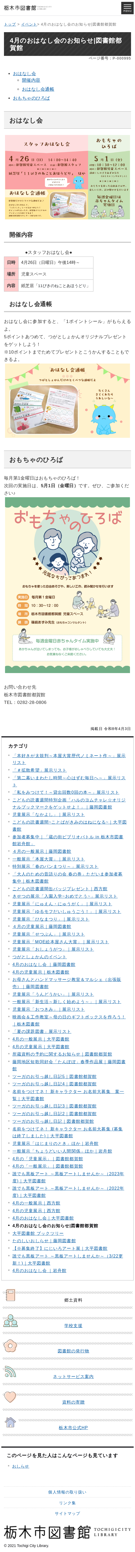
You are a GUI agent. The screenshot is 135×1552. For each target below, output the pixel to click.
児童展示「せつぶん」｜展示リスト (48, 934)
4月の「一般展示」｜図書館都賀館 (47, 1166)
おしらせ (20, 1466)
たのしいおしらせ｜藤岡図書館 (44, 1241)
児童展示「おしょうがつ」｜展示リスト (53, 949)
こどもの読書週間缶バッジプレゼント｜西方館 (60, 889)
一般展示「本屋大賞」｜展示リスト (48, 859)
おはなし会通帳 (38, 89)
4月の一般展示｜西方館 (36, 1203)
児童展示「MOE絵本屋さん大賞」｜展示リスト (60, 942)
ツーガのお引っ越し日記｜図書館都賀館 (53, 1121)
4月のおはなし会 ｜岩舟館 (39, 1270)
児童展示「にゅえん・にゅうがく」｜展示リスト (62, 904)
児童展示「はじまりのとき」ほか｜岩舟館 (55, 1143)
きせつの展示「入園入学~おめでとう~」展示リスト (65, 896)
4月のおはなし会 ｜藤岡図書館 (43, 964)
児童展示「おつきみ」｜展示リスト (48, 1009)
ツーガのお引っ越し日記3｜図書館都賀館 (54, 1106)
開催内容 (31, 80)
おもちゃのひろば (31, 98)
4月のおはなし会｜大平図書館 (43, 1218)
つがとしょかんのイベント (39, 957)
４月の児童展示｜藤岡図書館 (41, 926)
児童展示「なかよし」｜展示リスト (48, 814)
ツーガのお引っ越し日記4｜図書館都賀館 (54, 1084)
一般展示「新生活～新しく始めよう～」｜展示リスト (66, 1001)
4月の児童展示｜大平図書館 (40, 1047)
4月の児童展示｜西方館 (36, 1210)
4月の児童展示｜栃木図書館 (40, 972)
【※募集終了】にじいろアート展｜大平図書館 (60, 1248)
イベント (29, 24)
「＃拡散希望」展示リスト (39, 770)
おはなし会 (24, 73)
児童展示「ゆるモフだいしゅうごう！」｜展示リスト (66, 911)
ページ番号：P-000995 (110, 58)
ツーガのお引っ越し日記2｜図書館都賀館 (54, 1113)
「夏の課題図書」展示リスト (41, 1031)
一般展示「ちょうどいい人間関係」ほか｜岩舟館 (62, 1151)
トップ (10, 24)
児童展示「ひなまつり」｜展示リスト (50, 919)
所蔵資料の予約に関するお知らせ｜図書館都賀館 (62, 1054)
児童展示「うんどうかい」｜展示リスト (53, 994)
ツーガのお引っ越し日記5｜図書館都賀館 (54, 1076)
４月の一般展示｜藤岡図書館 (41, 851)
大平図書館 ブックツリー (38, 1233)
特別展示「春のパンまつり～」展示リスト (55, 866)
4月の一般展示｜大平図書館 (40, 1039)
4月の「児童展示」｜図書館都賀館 (47, 1159)
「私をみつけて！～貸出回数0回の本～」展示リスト (65, 792)
